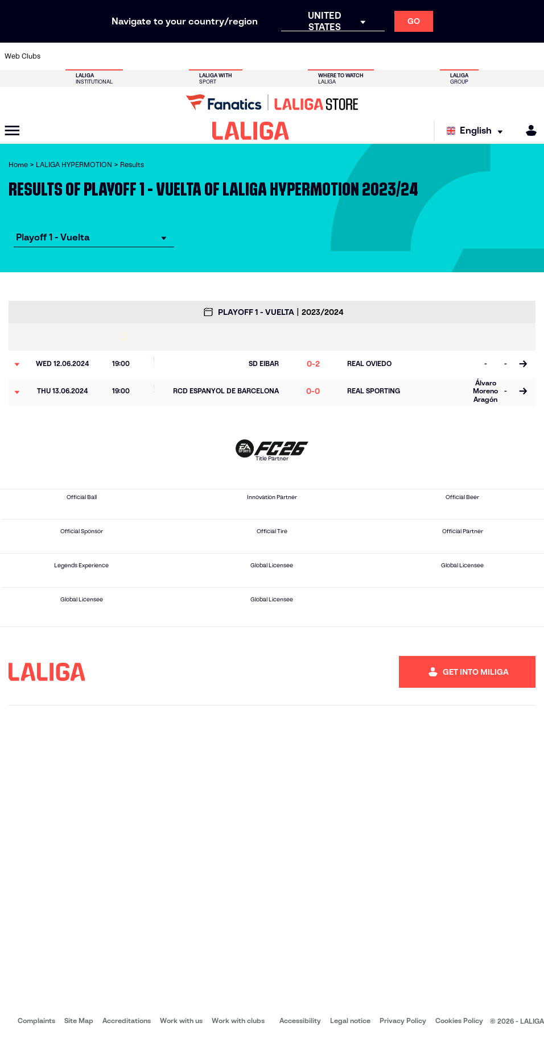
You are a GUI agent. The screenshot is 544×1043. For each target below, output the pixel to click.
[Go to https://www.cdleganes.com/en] (190, 56)
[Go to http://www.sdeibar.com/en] (439, 56)
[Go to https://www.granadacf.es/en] (258, 56)
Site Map (78, 1020)
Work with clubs (238, 1020)
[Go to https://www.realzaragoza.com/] (417, 56)
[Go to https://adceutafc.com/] (167, 56)
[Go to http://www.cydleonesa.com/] (213, 56)
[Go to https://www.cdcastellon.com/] (145, 56)
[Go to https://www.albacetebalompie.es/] (54, 56)
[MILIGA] (527, 130)
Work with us (181, 1020)
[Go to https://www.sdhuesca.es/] (462, 56)
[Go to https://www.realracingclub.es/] (349, 56)
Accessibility (300, 1020)
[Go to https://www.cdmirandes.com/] (303, 56)
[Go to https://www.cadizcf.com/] (122, 56)
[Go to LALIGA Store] (272, 102)
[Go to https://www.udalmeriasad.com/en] (77, 56)
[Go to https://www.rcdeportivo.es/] (372, 56)
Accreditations (126, 1020)
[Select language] (477, 131)
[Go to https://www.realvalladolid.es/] (485, 56)
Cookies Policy (459, 1020)
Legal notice (350, 1020)
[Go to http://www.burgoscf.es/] (100, 56)
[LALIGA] (250, 131)
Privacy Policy (403, 1020)
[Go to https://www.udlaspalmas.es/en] (326, 56)
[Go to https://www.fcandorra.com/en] (508, 56)
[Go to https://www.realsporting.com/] (394, 56)
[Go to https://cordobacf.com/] (236, 56)
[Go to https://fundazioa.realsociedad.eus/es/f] (530, 56)
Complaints (36, 1020)
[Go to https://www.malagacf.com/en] (281, 56)
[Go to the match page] (522, 364)
